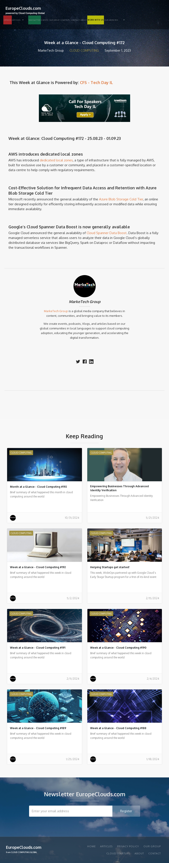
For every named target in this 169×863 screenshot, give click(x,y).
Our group (54, 20)
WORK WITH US (95, 20)
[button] (20, 20)
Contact (75, 20)
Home (91, 846)
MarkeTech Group (84, 301)
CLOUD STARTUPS (118, 853)
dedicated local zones (56, 160)
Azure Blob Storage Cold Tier (121, 199)
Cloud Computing (84, 50)
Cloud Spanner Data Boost (107, 233)
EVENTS (44, 20)
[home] (24, 10)
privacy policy (128, 846)
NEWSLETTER (34, 20)
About (84, 20)
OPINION (7, 20)
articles (106, 846)
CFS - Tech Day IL (96, 82)
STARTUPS (65, 20)
